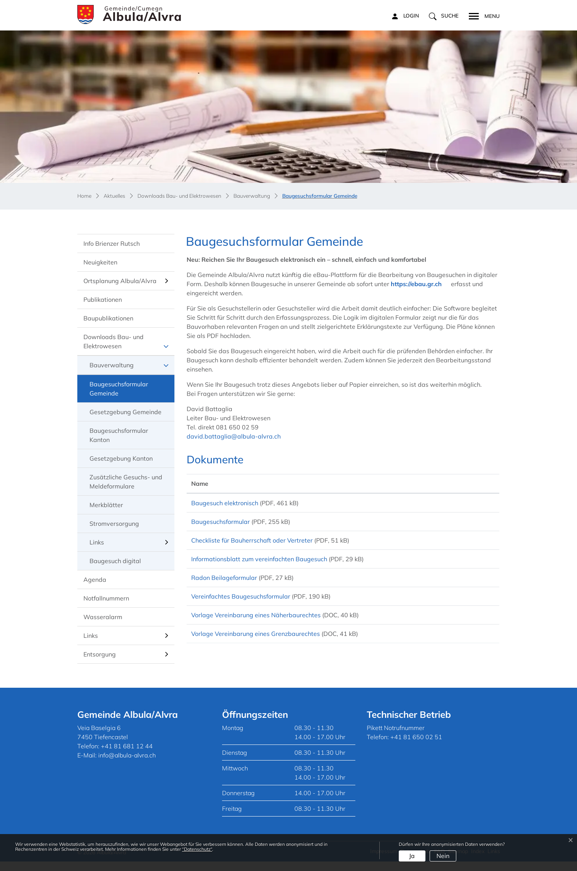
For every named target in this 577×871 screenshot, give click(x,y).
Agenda (94, 579)
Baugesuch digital (115, 561)
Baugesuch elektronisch (224, 503)
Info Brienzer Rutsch (111, 243)
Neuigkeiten (100, 262)
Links (97, 542)
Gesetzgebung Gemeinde (125, 412)
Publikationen (102, 299)
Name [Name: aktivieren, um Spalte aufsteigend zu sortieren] (199, 483)
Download (470, 504)
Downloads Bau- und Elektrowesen (113, 341)
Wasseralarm (102, 617)
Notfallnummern (106, 598)
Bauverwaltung (112, 365)
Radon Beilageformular (224, 588)
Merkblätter (106, 505)
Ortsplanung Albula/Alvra (120, 281)
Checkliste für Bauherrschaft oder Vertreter (252, 545)
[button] (444, 16)
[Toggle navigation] (482, 15)
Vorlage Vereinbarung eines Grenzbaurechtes (255, 652)
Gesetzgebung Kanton (121, 458)
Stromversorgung (114, 523)
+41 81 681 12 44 (127, 755)
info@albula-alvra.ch (127, 765)
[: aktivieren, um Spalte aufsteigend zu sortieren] (470, 483)
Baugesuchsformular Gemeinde (118, 391)
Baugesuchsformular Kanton (119, 435)
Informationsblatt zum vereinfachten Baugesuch (259, 567)
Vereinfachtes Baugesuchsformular (240, 609)
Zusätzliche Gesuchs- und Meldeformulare (126, 481)
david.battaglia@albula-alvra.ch (234, 436)
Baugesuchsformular (220, 524)
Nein (442, 856)
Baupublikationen (108, 318)
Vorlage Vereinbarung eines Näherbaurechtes (256, 631)
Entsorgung (99, 654)
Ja (412, 856)
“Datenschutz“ (197, 849)
